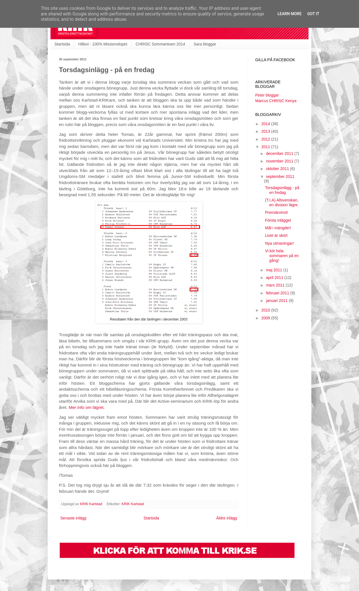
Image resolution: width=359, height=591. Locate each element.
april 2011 (275, 277)
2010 (266, 310)
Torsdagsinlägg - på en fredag (282, 190)
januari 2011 (277, 300)
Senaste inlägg (73, 518)
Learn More (289, 14)
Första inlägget (278, 220)
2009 (266, 318)
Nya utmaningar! (279, 243)
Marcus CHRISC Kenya (275, 101)
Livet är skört (276, 235)
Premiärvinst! (276, 212)
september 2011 (280, 176)
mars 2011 (276, 285)
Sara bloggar (205, 44)
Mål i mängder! (278, 228)
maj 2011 (274, 270)
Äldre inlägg (226, 518)
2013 (266, 131)
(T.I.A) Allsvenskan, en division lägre (281, 202)
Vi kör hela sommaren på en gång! (282, 256)
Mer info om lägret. (87, 407)
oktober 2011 (278, 168)
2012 (266, 139)
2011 (266, 147)
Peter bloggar (267, 95)
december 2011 (280, 153)
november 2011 (280, 161)
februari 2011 (278, 293)
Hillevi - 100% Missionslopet (102, 44)
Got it (313, 14)
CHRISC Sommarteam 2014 (160, 44)
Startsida (62, 44)
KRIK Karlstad (133, 504)
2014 (266, 124)
